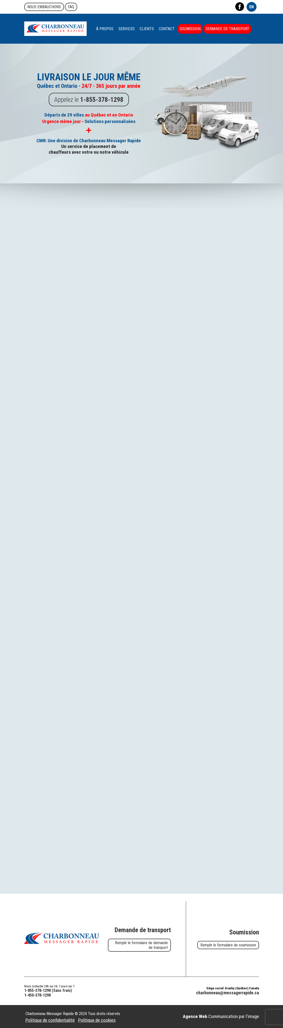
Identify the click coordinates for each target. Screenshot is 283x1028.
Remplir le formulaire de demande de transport (141, 945)
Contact (167, 28)
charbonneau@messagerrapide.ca (227, 992)
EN (251, 6)
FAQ (71, 6)
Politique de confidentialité (50, 1020)
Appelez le (88, 98)
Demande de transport (227, 28)
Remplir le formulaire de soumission (228, 945)
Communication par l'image (221, 1016)
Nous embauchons (44, 6)
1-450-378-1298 (37, 995)
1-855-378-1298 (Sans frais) (48, 990)
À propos (104, 28)
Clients (147, 28)
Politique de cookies (97, 1020)
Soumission (190, 28)
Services (126, 28)
